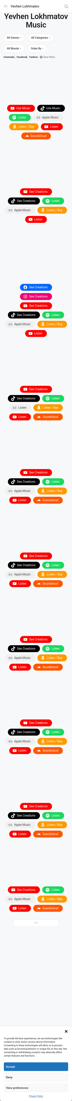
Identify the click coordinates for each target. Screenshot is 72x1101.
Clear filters (49, 57)
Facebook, (22, 57)
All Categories (39, 37)
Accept (10, 1066)
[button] (66, 1031)
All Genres (13, 37)
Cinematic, (9, 57)
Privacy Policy (36, 1096)
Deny (9, 1077)
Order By (36, 48)
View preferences (17, 1088)
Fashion (33, 57)
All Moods (13, 48)
